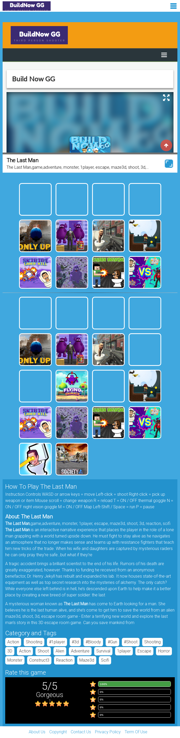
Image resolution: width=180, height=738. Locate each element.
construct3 (39, 660)
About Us (37, 731)
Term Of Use (136, 731)
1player (124, 651)
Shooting (34, 641)
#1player (57, 641)
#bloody (93, 641)
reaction (64, 660)
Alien (60, 651)
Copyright (58, 731)
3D (9, 651)
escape (144, 651)
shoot (43, 651)
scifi (105, 660)
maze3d (86, 660)
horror (164, 651)
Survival (103, 651)
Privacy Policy (108, 731)
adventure (80, 651)
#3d (75, 641)
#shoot (130, 641)
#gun (112, 641)
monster (14, 660)
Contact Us (81, 731)
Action (13, 641)
